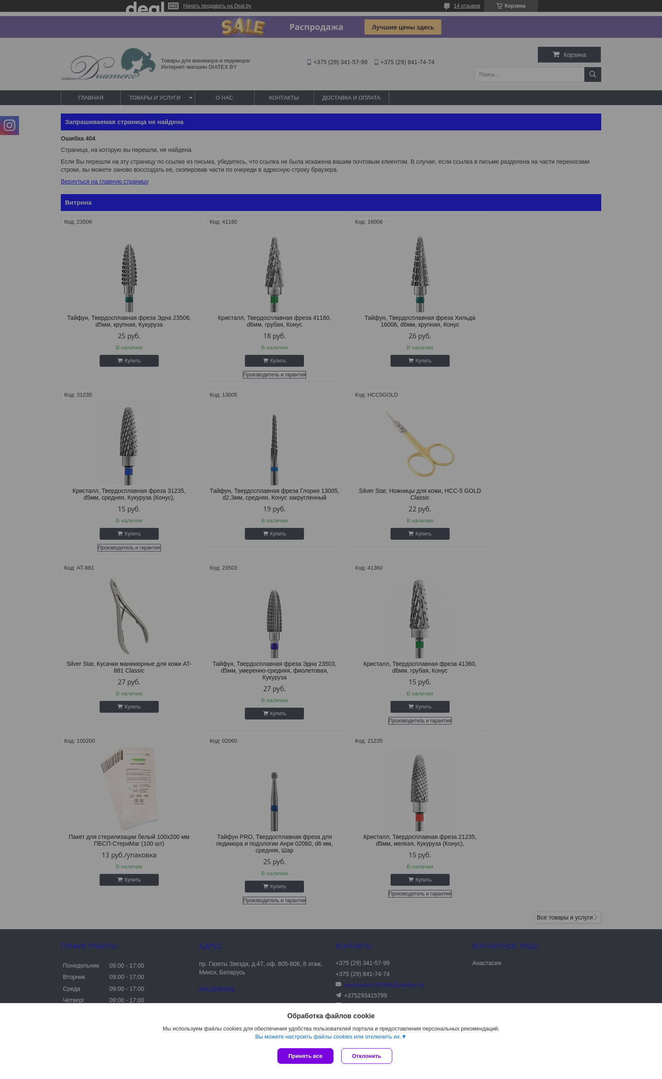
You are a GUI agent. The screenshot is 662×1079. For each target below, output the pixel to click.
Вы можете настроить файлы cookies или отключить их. (328, 1037)
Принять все (305, 1056)
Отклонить (367, 1056)
